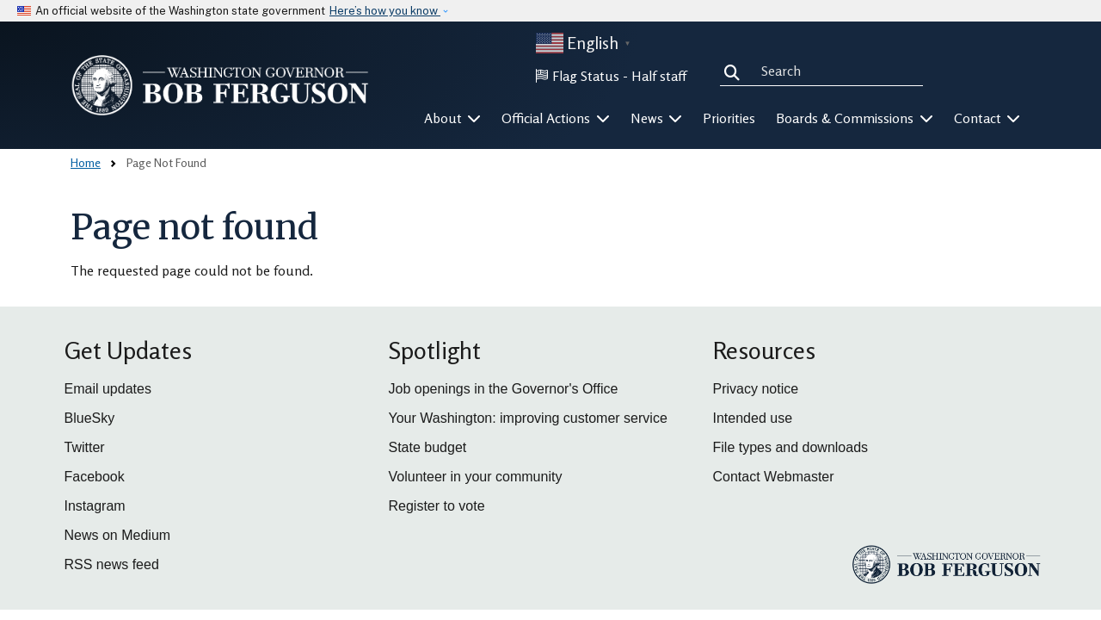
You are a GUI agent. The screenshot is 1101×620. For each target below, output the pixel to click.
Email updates (108, 388)
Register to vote (437, 506)
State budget (428, 447)
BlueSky (90, 418)
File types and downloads (791, 447)
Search (735, 70)
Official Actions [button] (555, 118)
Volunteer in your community (476, 476)
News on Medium (118, 535)
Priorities (729, 118)
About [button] (453, 118)
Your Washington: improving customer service (528, 418)
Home (86, 162)
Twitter (85, 447)
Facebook (95, 476)
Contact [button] (987, 118)
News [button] (656, 118)
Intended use (753, 418)
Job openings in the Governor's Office (503, 388)
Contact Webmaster (773, 476)
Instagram (95, 506)
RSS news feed (112, 564)
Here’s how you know (384, 10)
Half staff (658, 75)
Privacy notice (756, 388)
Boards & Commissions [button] (854, 118)
